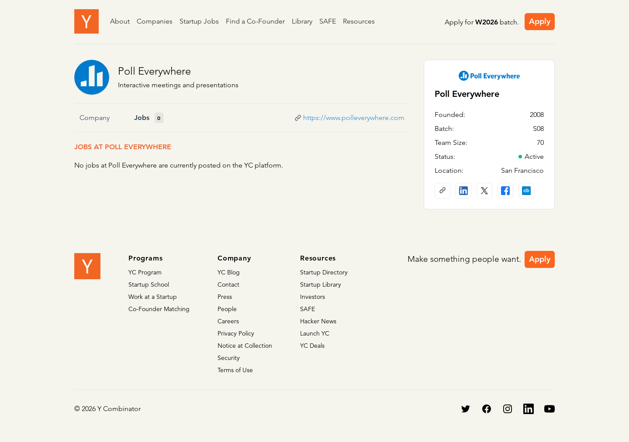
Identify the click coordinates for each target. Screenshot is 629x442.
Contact (228, 284)
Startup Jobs (199, 21)
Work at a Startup (152, 297)
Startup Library (320, 284)
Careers (228, 321)
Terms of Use (235, 370)
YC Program (145, 272)
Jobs (141, 117)
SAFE (327, 21)
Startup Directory (324, 272)
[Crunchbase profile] (526, 191)
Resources (359, 21)
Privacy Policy (236, 333)
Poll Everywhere (154, 71)
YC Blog (229, 272)
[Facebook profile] (505, 191)
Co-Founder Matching (159, 309)
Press (225, 297)
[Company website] (442, 191)
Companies (155, 21)
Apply (539, 21)
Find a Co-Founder (255, 21)
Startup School (148, 284)
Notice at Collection (245, 345)
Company (94, 117)
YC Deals (312, 345)
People (227, 309)
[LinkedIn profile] (463, 191)
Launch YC (314, 333)
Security (229, 358)
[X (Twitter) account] (484, 191)
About (120, 21)
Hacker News (318, 321)
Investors (312, 297)
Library (302, 21)
